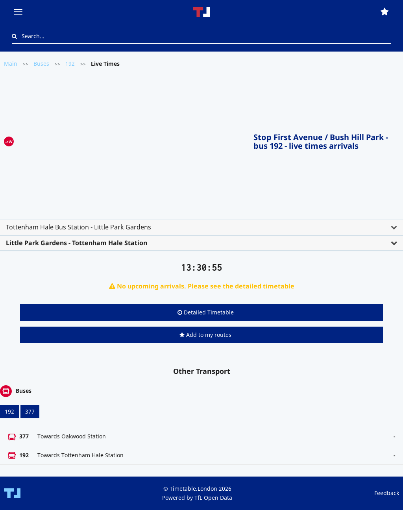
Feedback (386, 493)
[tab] (201, 227)
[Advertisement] (134, 140)
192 (70, 63)
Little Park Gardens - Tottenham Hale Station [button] (76, 242)
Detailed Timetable (205, 312)
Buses (41, 63)
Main (10, 63)
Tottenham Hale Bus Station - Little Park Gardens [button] (78, 227)
